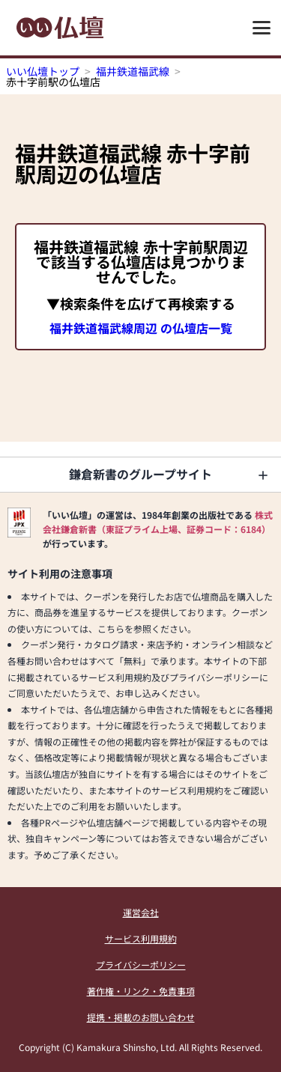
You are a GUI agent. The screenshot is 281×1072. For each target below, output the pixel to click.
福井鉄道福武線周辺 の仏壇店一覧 (140, 328)
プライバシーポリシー (141, 964)
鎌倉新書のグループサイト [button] (140, 474)
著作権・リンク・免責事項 (141, 990)
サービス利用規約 (141, 938)
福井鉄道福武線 (132, 71)
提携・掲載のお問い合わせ (141, 1017)
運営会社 (141, 912)
